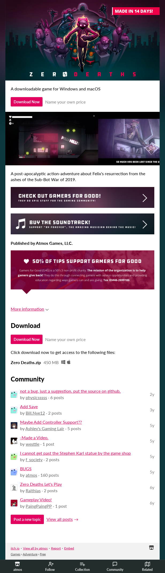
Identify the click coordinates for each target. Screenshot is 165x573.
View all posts (60, 519)
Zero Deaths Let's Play (41, 484)
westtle (32, 443)
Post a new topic (27, 519)
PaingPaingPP (39, 506)
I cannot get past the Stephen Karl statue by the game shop (75, 453)
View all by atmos (35, 548)
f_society (34, 459)
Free (43, 554)
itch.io (15, 548)
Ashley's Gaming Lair (44, 428)
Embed (69, 548)
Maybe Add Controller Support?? (51, 422)
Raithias (33, 490)
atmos (31, 475)
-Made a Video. (34, 437)
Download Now (27, 102)
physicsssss (36, 397)
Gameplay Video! (36, 499)
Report (56, 548)
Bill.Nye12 (35, 412)
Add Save (29, 406)
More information (30, 308)
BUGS (26, 468)
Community (115, 566)
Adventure (30, 554)
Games (15, 554)
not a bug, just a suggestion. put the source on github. (70, 391)
